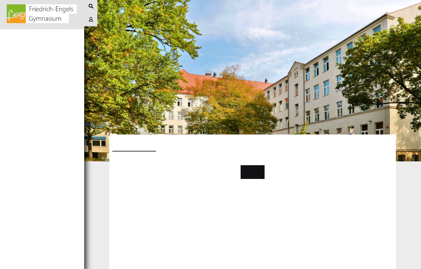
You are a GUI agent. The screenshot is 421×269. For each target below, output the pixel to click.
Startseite (17, 35)
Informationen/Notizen (33, 61)
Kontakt (252, 172)
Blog (9, 48)
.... (115, 182)
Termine (13, 75)
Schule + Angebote (28, 88)
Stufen (12, 114)
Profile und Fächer (29, 101)
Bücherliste (19, 127)
